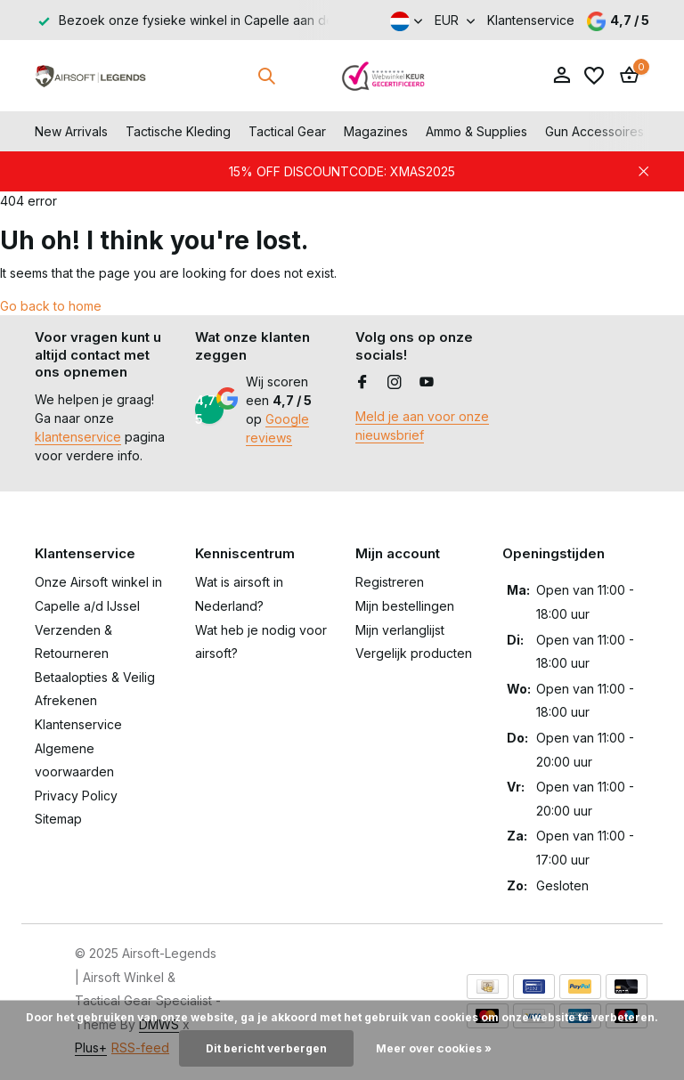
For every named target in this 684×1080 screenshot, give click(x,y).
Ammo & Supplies (476, 131)
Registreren (389, 581)
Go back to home (51, 305)
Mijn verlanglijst (399, 629)
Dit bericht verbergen (266, 1048)
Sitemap (58, 818)
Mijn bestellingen (404, 605)
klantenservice (78, 436)
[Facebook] (362, 383)
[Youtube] (426, 383)
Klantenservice (530, 20)
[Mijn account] (561, 75)
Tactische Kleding (178, 131)
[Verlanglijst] (594, 75)
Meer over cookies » (434, 1048)
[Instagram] (394, 383)
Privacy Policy (76, 795)
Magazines (376, 131)
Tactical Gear (287, 131)
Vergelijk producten (413, 653)
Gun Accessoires (594, 131)
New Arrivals (71, 131)
